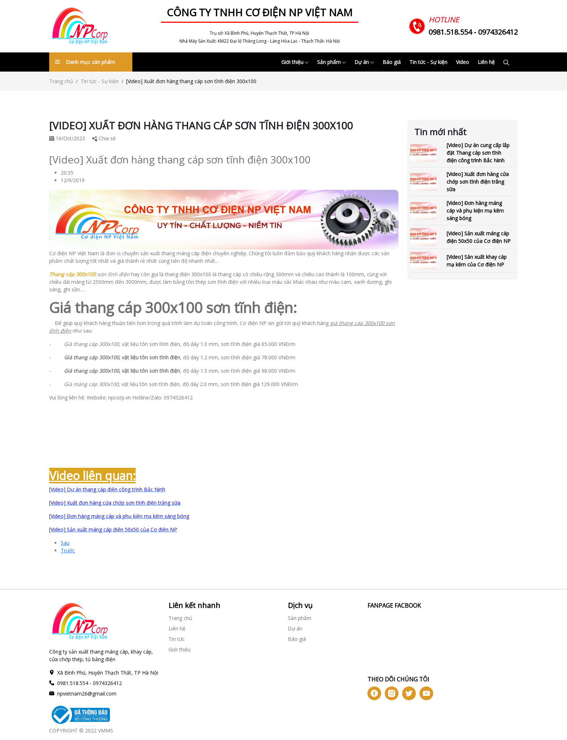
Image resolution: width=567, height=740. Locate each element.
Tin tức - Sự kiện (428, 62)
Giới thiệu (294, 62)
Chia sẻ (104, 138)
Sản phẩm (331, 62)
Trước (68, 550)
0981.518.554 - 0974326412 (473, 32)
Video (462, 62)
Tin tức (177, 639)
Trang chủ (61, 81)
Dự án (364, 62)
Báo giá (392, 62)
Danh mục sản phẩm (85, 62)
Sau (65, 542)
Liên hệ (486, 62)
